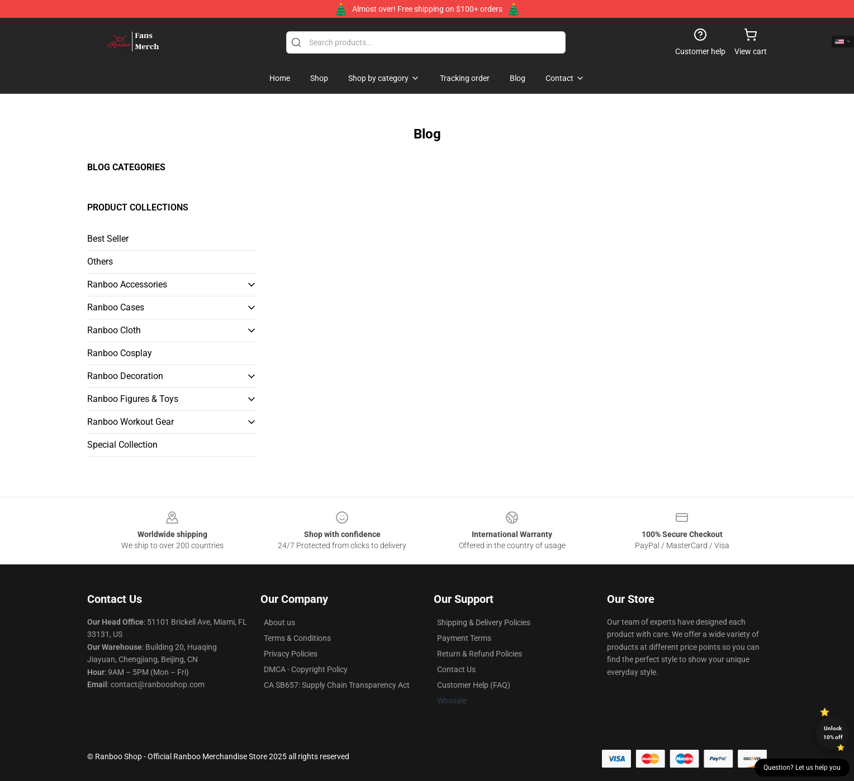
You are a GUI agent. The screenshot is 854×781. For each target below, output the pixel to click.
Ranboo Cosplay (119, 353)
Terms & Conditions (297, 638)
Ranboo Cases (115, 307)
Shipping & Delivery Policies (483, 622)
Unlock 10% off (833, 732)
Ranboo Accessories (127, 284)
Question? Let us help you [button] (802, 768)
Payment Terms (464, 638)
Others (100, 261)
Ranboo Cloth (114, 330)
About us (279, 622)
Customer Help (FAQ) (473, 685)
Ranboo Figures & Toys (132, 399)
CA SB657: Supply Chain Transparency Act (337, 685)
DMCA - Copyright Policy (306, 669)
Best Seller (108, 238)
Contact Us (456, 669)
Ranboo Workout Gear (130, 421)
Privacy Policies (290, 653)
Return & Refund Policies (479, 653)
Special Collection (122, 444)
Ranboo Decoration (125, 376)
